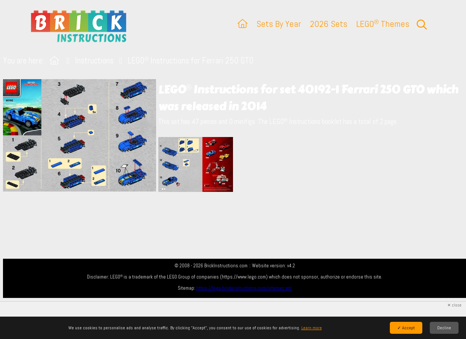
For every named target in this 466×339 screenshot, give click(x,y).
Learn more (311, 328)
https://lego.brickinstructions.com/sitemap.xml (244, 288)
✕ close (454, 305)
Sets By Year (279, 23)
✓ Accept (406, 328)
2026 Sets (328, 23)
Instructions (94, 60)
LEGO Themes (382, 23)
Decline (444, 328)
